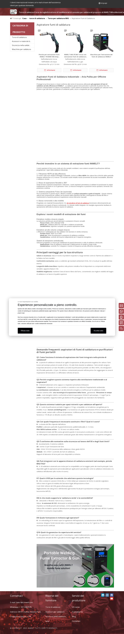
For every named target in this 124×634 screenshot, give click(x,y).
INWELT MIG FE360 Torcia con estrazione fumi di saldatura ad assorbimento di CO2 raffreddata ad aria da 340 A (75, 56)
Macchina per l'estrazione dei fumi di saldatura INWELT (101, 56)
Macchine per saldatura (21, 49)
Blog (74, 616)
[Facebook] (111, 595)
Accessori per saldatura (54, 612)
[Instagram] (107, 595)
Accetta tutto (98, 331)
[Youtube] (111, 598)
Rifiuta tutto (25, 331)
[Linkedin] (103, 595)
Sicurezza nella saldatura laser (23, 45)
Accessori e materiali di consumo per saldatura (23, 41)
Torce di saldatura (19, 37)
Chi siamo (76, 607)
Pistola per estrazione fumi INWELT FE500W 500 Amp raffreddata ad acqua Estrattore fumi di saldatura (49, 56)
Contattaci (76, 621)
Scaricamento (77, 612)
